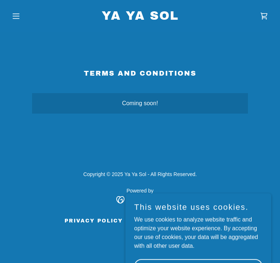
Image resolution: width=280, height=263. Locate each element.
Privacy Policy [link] (94, 221)
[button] (28, 16)
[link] (140, 18)
